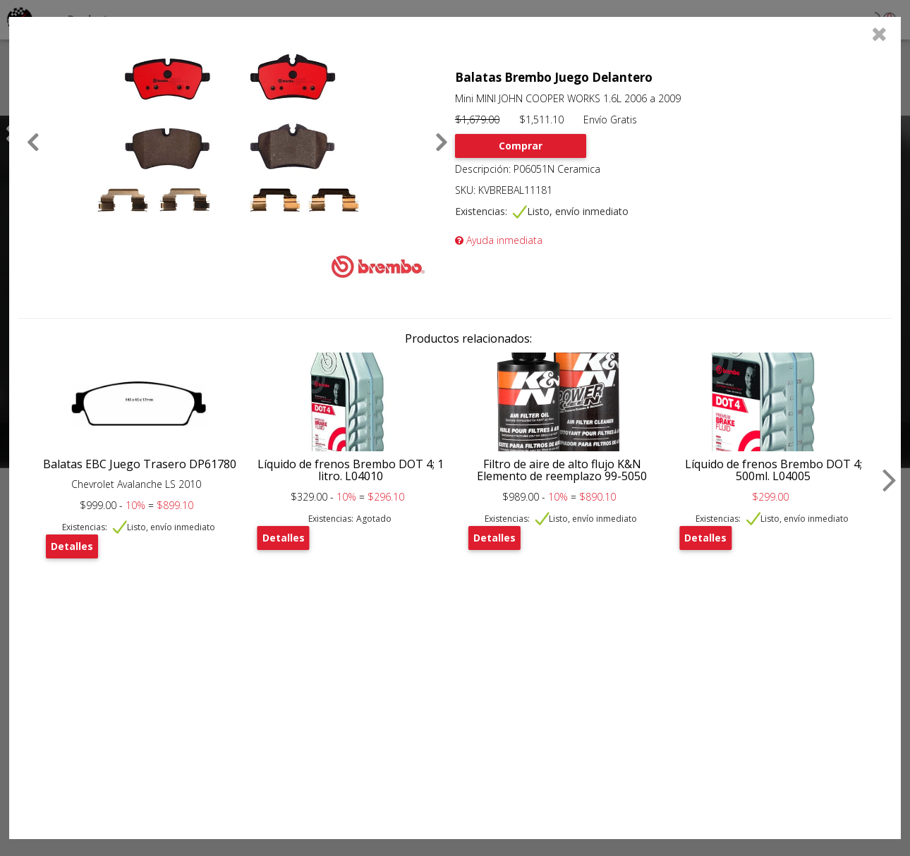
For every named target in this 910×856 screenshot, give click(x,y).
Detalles (72, 546)
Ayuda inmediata (498, 240)
